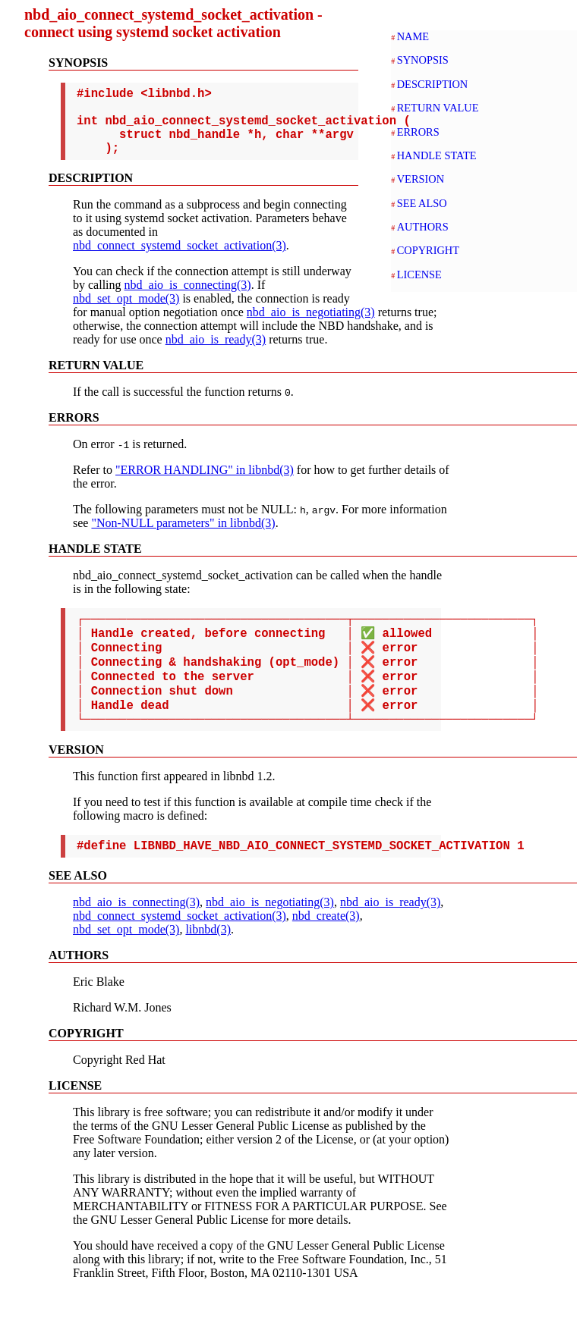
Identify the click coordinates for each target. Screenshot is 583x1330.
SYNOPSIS (423, 60)
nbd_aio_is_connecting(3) (187, 299)
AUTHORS (423, 227)
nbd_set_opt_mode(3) (126, 313)
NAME (413, 36)
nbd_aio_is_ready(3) (149, 354)
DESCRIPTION (432, 84)
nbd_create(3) (326, 953)
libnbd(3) (208, 967)
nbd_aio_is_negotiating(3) (220, 327)
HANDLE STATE (437, 155)
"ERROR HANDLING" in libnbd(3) (204, 484)
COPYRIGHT (428, 250)
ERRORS (418, 132)
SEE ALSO (422, 203)
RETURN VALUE (438, 108)
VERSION (420, 179)
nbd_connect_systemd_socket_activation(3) (179, 260)
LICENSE (419, 274)
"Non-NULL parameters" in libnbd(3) (183, 538)
